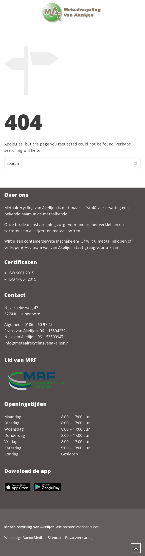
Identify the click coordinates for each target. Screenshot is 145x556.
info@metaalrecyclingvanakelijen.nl (37, 343)
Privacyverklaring (79, 537)
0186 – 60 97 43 (39, 324)
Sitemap (54, 537)
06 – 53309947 (50, 336)
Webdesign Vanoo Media (24, 537)
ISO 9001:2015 (21, 272)
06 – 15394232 (52, 330)
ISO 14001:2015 (22, 279)
